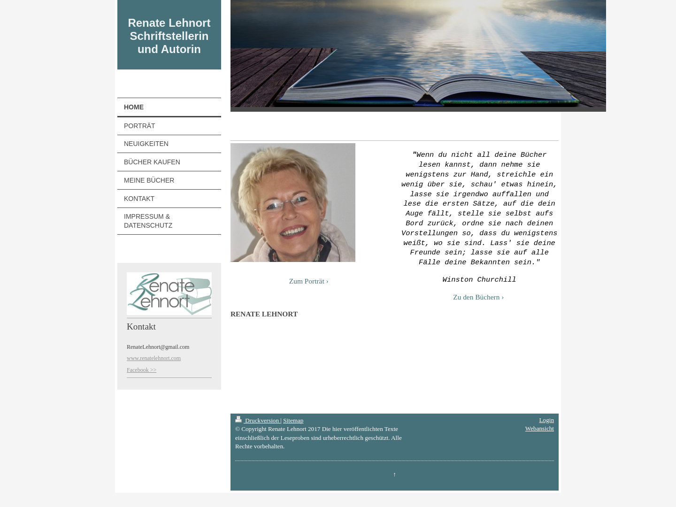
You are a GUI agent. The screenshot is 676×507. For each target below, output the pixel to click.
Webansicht (539, 428)
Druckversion (257, 420)
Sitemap (293, 420)
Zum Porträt (306, 281)
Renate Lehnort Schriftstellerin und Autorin (169, 35)
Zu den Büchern (476, 296)
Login (546, 419)
